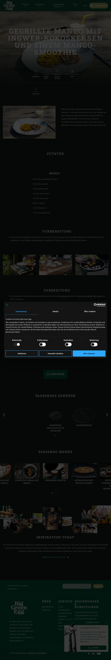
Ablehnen (22, 353)
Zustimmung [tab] (21, 311)
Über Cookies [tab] (90, 311)
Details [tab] (56, 311)
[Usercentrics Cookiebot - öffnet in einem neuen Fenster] (95, 305)
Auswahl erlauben (55, 353)
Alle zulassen (89, 353)
